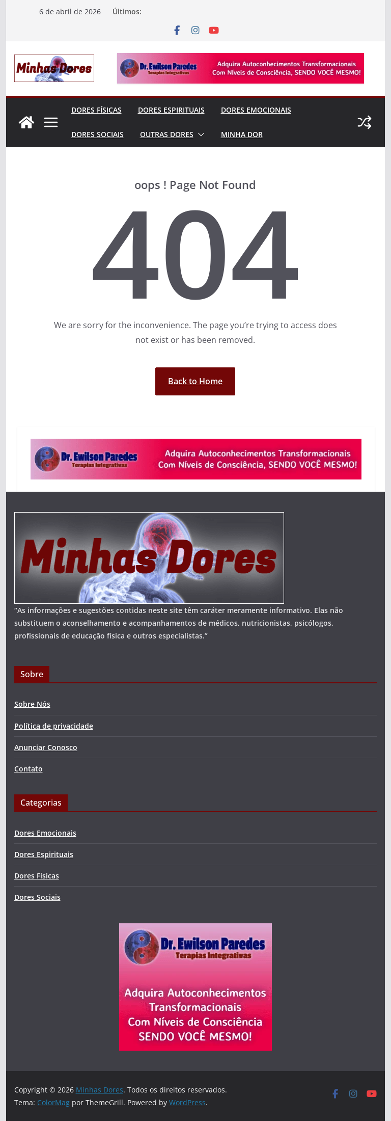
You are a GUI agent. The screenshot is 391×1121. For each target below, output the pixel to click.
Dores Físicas (96, 110)
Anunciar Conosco (45, 747)
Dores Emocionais (256, 110)
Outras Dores (166, 134)
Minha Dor (242, 134)
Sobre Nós (32, 704)
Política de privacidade (53, 726)
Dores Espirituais (171, 110)
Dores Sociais (97, 134)
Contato (28, 768)
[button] (199, 134)
